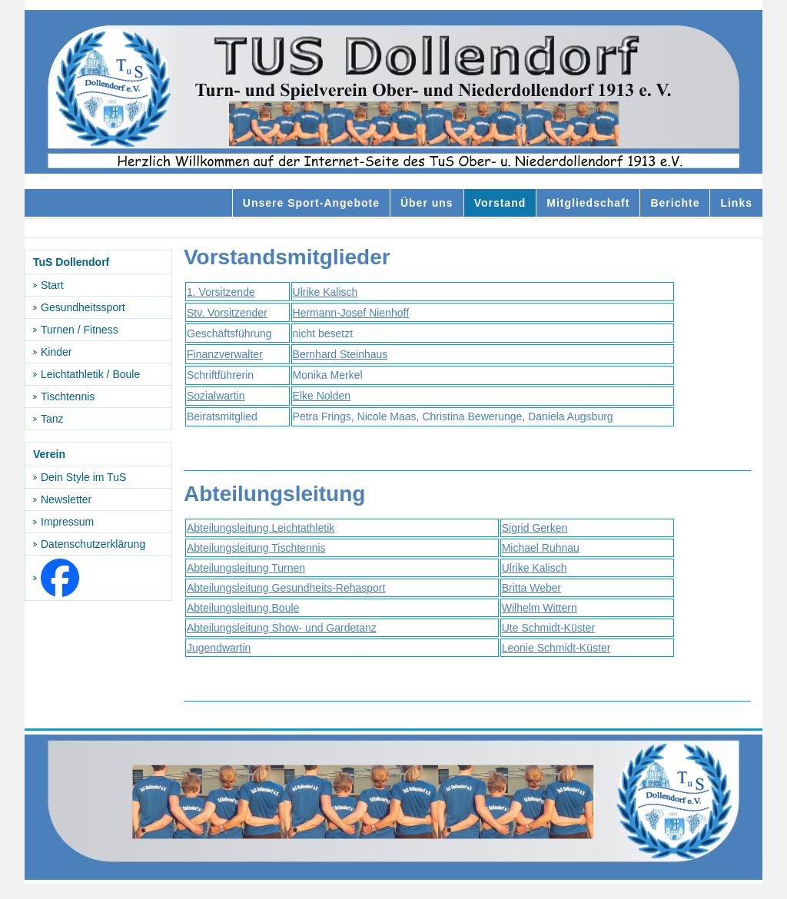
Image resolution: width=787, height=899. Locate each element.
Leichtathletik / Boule (90, 374)
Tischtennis (68, 396)
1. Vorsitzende (221, 292)
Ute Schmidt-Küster (548, 628)
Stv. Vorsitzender (227, 313)
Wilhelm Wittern (539, 608)
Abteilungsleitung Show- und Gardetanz (282, 628)
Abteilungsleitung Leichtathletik (260, 528)
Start (52, 285)
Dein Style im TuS (83, 477)
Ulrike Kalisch (325, 292)
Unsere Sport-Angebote (311, 203)
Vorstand (500, 203)
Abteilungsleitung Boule (243, 608)
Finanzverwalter (225, 354)
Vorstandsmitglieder (287, 257)
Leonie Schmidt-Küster (556, 648)
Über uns (426, 203)
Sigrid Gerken (535, 528)
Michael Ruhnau (540, 548)
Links (736, 203)
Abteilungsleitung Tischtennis (256, 548)
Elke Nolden (322, 396)
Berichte (674, 203)
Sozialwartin (215, 396)
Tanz (52, 419)
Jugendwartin (219, 648)
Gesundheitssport (83, 307)
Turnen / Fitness (79, 329)
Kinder (56, 352)
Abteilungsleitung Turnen (246, 568)
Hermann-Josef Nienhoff (351, 313)
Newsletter (66, 499)
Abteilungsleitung (274, 494)
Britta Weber (532, 588)
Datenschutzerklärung (93, 544)
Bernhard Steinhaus (340, 354)
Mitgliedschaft (587, 203)
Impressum (67, 522)
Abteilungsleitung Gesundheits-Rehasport (286, 588)
